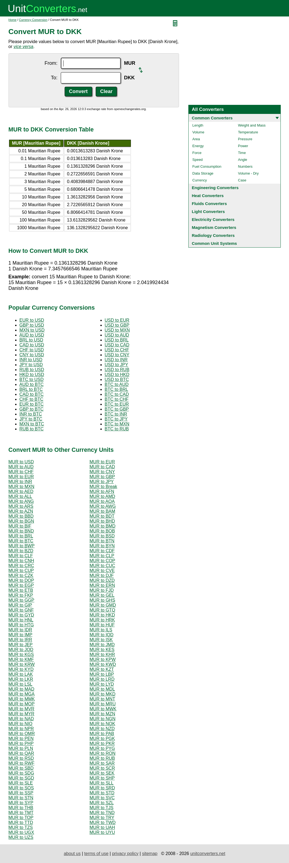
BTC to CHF (117, 399)
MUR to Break (103, 486)
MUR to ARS (21, 506)
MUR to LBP (102, 674)
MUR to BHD (102, 521)
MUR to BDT (102, 516)
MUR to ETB (21, 590)
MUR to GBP (102, 476)
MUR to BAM (102, 511)
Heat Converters (208, 195)
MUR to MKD (102, 694)
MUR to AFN (102, 491)
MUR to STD (102, 793)
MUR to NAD (21, 718)
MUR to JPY (102, 481)
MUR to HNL (21, 620)
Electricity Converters (213, 219)
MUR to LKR (21, 679)
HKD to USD (32, 374)
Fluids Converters (209, 203)
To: (54, 77)
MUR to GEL (102, 595)
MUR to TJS (102, 807)
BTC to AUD (117, 384)
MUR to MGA (22, 694)
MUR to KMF (21, 659)
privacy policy (125, 853)
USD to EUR (117, 320)
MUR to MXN (21, 486)
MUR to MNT (102, 699)
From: (51, 63)
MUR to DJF (102, 575)
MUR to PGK (102, 738)
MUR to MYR (21, 713)
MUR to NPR (21, 728)
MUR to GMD (103, 605)
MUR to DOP (21, 580)
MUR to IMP (20, 634)
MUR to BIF (20, 526)
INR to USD (31, 359)
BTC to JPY (116, 419)
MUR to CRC (21, 565)
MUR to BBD (21, 516)
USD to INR (116, 359)
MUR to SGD (21, 778)
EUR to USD (32, 320)
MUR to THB (21, 807)
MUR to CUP (21, 570)
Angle (242, 160)
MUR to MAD (21, 689)
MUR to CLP (102, 555)
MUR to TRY (102, 817)
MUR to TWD (103, 822)
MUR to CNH (21, 560)
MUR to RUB (102, 758)
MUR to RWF (22, 763)
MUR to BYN (102, 545)
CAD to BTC (32, 394)
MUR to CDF (102, 550)
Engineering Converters (215, 187)
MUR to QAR (21, 753)
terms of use (96, 853)
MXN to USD (32, 330)
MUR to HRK (102, 620)
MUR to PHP (21, 743)
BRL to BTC (31, 389)
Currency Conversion (33, 19)
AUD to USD (32, 335)
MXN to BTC (32, 424)
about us (72, 853)
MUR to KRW (22, 664)
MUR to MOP (22, 704)
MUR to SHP (102, 778)
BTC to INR (116, 414)
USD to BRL (117, 340)
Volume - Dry (248, 173)
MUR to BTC (21, 541)
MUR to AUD (21, 466)
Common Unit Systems (214, 243)
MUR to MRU (103, 704)
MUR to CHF (21, 471)
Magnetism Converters (214, 227)
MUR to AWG (103, 506)
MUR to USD (21, 461)
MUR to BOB (102, 531)
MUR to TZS (21, 827)
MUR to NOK (102, 723)
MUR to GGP (21, 600)
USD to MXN (117, 330)
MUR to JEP (21, 644)
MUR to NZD (102, 728)
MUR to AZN (21, 511)
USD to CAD (117, 345)
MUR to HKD (102, 615)
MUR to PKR (102, 743)
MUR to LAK (21, 674)
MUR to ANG (21, 501)
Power (243, 146)
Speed (197, 160)
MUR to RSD (21, 758)
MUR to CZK (21, 575)
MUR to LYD (102, 684)
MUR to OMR (22, 733)
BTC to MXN (117, 424)
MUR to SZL (102, 802)
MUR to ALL (20, 496)
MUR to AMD (102, 496)
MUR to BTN (102, 541)
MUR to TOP (21, 817)
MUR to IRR (20, 639)
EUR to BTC (32, 404)
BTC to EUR (117, 404)
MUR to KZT (102, 669)
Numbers (245, 166)
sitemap (149, 853)
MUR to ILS (101, 629)
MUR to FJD (102, 590)
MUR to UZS (21, 837)
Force (197, 153)
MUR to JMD (102, 644)
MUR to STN (21, 797)
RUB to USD (32, 369)
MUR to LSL (20, 684)
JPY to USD (31, 364)
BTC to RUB (117, 429)
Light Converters (208, 211)
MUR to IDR (20, 629)
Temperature (248, 132)
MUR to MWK (103, 709)
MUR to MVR (21, 709)
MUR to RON (102, 753)
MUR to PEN (21, 738)
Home (12, 19)
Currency (199, 180)
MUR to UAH (102, 827)
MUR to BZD (21, 550)
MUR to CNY (102, 471)
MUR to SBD (21, 768)
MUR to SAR (102, 763)
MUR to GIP (20, 605)
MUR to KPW (103, 659)
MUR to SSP (21, 793)
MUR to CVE (102, 570)
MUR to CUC (102, 565)
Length (197, 125)
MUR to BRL (21, 536)
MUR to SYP (21, 802)
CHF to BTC (31, 399)
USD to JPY (116, 364)
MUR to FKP (21, 595)
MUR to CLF (21, 555)
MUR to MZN (102, 713)
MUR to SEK (102, 773)
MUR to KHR (102, 654)
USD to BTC (117, 379)
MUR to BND (21, 531)
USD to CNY (117, 354)
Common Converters (212, 118)
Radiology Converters (213, 235)
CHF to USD (32, 350)
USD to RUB (117, 369)
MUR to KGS (21, 654)
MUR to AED (21, 491)
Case (242, 180)
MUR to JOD (21, 649)
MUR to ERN (102, 585)
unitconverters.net (207, 853)
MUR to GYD (21, 615)
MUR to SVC (102, 797)
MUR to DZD (102, 580)
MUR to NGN (102, 718)
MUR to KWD (103, 664)
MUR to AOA (102, 501)
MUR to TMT (21, 812)
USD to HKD (117, 374)
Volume (198, 132)
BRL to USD (31, 340)
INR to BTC (31, 414)
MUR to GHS (102, 600)
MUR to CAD (102, 466)
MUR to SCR (102, 768)
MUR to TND (102, 812)
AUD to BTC (32, 384)
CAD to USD (32, 345)
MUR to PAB (102, 733)
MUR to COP (102, 560)
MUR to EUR (102, 461)
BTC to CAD (117, 394)
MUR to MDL (102, 689)
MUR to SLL (102, 783)
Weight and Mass (252, 125)
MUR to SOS (21, 788)
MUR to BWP (22, 545)
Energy (198, 146)
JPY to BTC (31, 419)
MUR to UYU (102, 832)
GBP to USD (32, 325)
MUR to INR (20, 481)
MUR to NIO (20, 723)
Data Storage (203, 173)
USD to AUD (117, 335)
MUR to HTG (21, 625)
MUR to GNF (21, 610)
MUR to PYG (102, 748)
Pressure (245, 139)
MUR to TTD (21, 822)
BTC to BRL (116, 389)
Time (242, 153)
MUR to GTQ (102, 610)
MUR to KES (102, 649)
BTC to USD (32, 379)
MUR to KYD (21, 669)
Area (196, 139)
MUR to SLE (21, 783)
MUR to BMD (102, 526)
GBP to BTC (32, 409)
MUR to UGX (21, 832)
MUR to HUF (102, 625)
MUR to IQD (102, 634)
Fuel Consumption (207, 166)
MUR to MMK (22, 699)
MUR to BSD (102, 536)
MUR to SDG (21, 773)
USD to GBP (117, 325)
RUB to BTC (32, 429)
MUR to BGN (21, 521)
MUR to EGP (21, 585)
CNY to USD (32, 354)
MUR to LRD (102, 679)
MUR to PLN (21, 748)
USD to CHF (117, 350)
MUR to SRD (102, 788)
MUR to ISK (101, 639)
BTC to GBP (117, 409)
